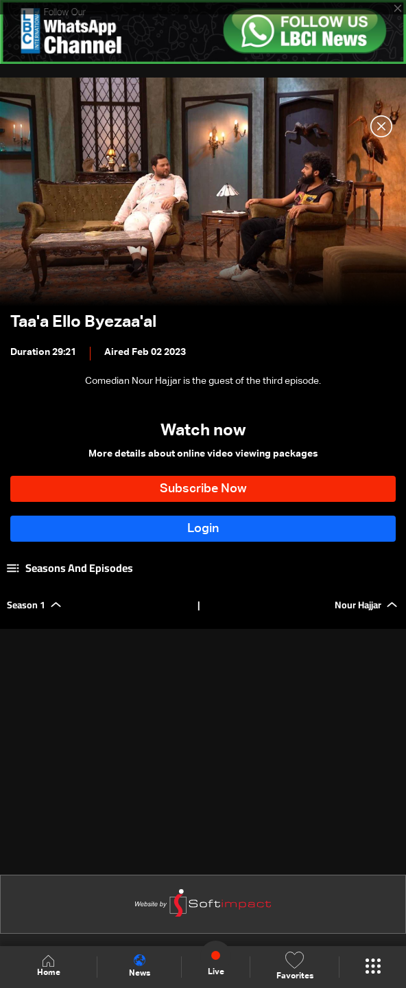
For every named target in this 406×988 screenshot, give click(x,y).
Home (48, 966)
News (139, 966)
